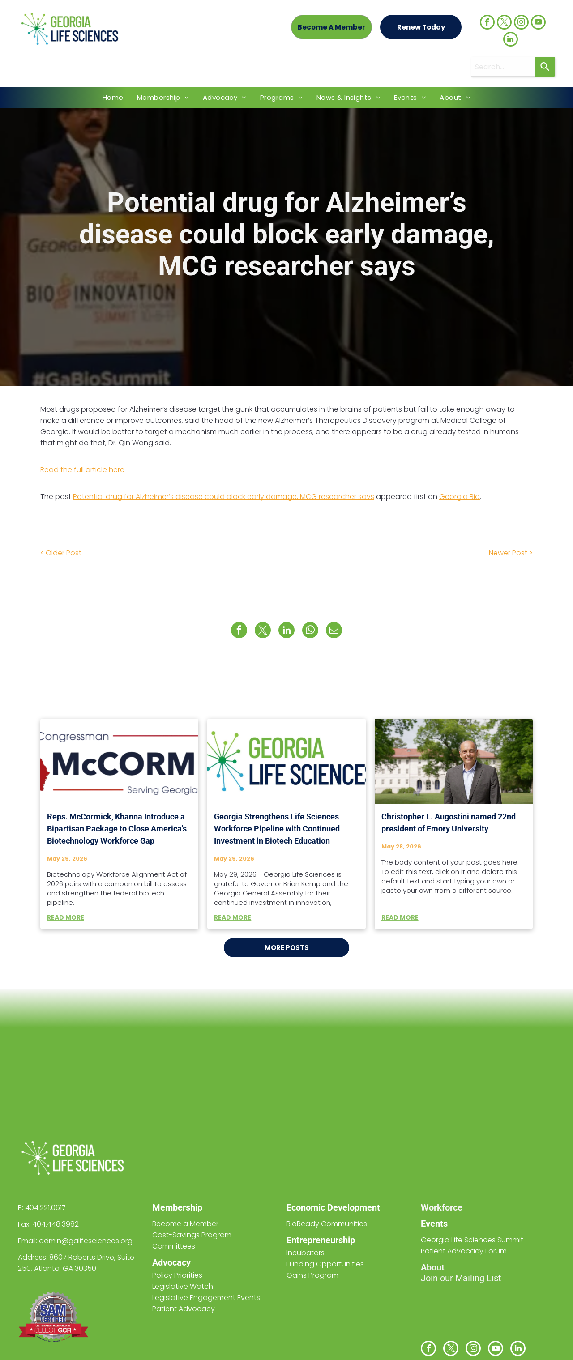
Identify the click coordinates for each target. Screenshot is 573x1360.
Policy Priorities (177, 1275)
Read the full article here (82, 470)
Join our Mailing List (461, 1278)
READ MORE (65, 917)
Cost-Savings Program (191, 1235)
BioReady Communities (326, 1224)
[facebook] (487, 23)
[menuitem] (113, 97)
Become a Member (185, 1224)
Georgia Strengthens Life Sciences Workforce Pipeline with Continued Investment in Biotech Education (277, 828)
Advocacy (171, 1262)
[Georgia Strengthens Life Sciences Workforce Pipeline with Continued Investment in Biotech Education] (286, 761)
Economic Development (333, 1207)
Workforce (441, 1207)
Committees (173, 1246)
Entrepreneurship (320, 1240)
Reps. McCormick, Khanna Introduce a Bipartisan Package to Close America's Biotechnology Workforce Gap (117, 828)
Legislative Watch (182, 1286)
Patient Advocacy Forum (464, 1251)
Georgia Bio (459, 496)
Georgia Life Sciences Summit (472, 1240)
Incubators (305, 1253)
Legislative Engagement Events (206, 1297)
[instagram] (521, 23)
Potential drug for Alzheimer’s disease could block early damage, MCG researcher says (223, 496)
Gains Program (312, 1275)
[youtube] (538, 23)
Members (171, 1207)
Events (434, 1223)
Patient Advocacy (183, 1309)
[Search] (545, 67)
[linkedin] (510, 40)
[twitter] (504, 23)
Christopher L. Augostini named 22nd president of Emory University (448, 822)
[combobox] (503, 67)
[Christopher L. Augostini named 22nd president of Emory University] (454, 761)
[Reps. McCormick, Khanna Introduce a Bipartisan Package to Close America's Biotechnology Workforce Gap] (119, 761)
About (433, 1267)
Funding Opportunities (325, 1264)
